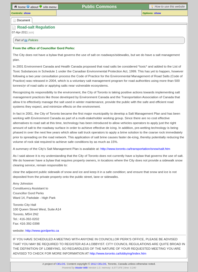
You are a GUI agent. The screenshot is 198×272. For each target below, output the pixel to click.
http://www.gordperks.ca (42, 230)
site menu (47, 7)
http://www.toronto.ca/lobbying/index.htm (118, 253)
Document (21, 20)
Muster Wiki (81, 267)
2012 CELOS (98, 263)
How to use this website (170, 6)
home (20, 7)
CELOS (60, 263)
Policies (33, 40)
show (27, 13)
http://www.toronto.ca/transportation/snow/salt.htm (135, 148)
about (32, 7)
